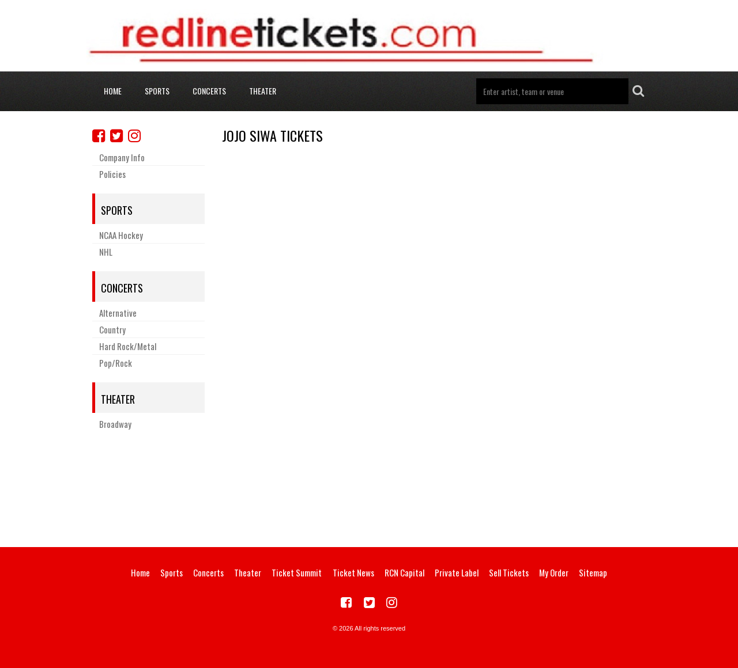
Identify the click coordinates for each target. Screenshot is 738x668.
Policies (112, 174)
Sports (157, 91)
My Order (553, 572)
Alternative (118, 312)
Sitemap (593, 572)
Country (112, 329)
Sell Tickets (509, 572)
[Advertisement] (369, 487)
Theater (262, 91)
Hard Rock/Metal (127, 346)
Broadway (115, 424)
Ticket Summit (297, 572)
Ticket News (353, 572)
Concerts (209, 91)
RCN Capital (404, 572)
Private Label (457, 572)
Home (113, 91)
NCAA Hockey (121, 235)
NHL (105, 251)
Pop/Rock (115, 362)
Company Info (122, 157)
